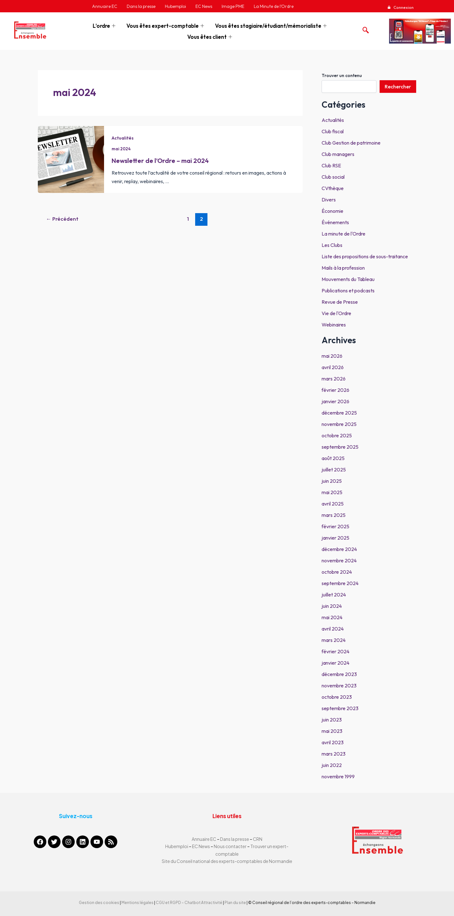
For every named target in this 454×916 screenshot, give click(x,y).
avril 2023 (333, 742)
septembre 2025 (340, 447)
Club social (333, 177)
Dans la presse (234, 839)
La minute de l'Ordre (343, 233)
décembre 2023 (339, 674)
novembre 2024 (339, 560)
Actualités (123, 138)
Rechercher (398, 86)
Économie (332, 211)
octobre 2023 (337, 697)
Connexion (403, 7)
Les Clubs (332, 245)
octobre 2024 (337, 572)
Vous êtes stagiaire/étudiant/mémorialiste (271, 25)
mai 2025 (332, 492)
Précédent (62, 218)
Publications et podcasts (348, 290)
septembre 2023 (340, 708)
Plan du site (235, 902)
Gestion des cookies (99, 902)
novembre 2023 (339, 685)
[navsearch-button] (364, 28)
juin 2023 (332, 719)
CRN (257, 839)
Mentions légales (137, 902)
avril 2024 (333, 629)
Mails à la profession (343, 268)
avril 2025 (333, 503)
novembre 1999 (338, 776)
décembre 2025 (339, 413)
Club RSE (331, 165)
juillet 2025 (334, 469)
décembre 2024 (339, 549)
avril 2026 (333, 367)
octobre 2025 (337, 435)
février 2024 (335, 651)
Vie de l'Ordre (336, 313)
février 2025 (335, 526)
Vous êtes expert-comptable (166, 25)
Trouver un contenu (342, 75)
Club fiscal (333, 131)
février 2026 (335, 390)
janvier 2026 (335, 401)
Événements (335, 222)
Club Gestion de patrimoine (351, 143)
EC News (201, 846)
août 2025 (333, 458)
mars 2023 (334, 754)
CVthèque (333, 188)
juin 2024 (332, 606)
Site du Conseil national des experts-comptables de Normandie (227, 861)
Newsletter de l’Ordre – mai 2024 (160, 161)
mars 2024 (334, 640)
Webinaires (334, 324)
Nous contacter (230, 846)
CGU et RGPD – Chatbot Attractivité (189, 902)
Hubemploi (176, 846)
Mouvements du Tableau (348, 279)
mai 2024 (74, 92)
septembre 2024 (340, 583)
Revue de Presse (340, 302)
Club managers (338, 154)
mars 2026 (334, 378)
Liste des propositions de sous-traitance (365, 256)
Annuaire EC (204, 839)
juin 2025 (332, 481)
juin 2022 (332, 765)
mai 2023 (332, 731)
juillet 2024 (334, 594)
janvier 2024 (335, 663)
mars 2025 (334, 515)
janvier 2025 (335, 538)
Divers (329, 199)
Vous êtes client (210, 36)
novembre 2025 (339, 424)
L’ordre (105, 25)
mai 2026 (332, 356)
